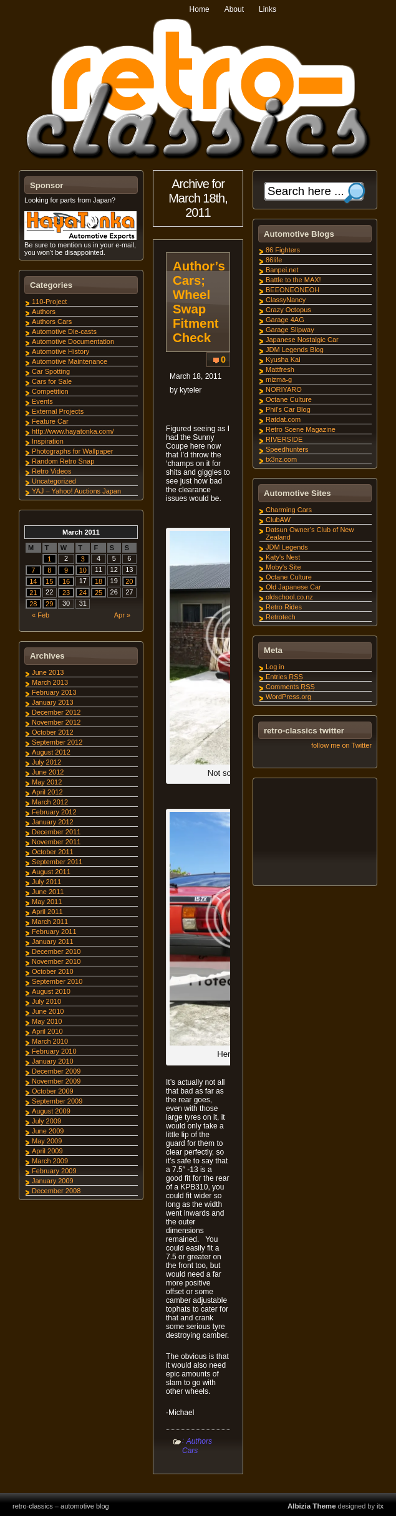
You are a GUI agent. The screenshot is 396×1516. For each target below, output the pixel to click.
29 (49, 604)
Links (267, 9)
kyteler (190, 390)
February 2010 (54, 1051)
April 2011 (47, 911)
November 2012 (56, 722)
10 (83, 570)
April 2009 (47, 1151)
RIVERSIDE (284, 439)
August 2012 (51, 752)
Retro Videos (51, 471)
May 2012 (47, 782)
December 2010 (56, 951)
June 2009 (48, 1131)
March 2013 (50, 682)
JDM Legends (287, 547)
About (234, 9)
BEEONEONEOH (292, 289)
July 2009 (46, 1121)
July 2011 (46, 881)
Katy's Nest (283, 557)
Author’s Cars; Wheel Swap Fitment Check (199, 302)
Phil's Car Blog (288, 409)
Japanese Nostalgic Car (302, 339)
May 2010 (47, 1021)
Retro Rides (284, 607)
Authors (44, 311)
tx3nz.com (281, 459)
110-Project (49, 301)
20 (129, 581)
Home (200, 9)
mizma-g (279, 379)
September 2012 (57, 742)
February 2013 (54, 692)
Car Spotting (51, 371)
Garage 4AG (285, 319)
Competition (50, 391)
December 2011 (56, 832)
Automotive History (60, 351)
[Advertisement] (314, 833)
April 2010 (47, 1031)
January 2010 (53, 1061)
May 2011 (47, 901)
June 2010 (48, 1011)
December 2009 (56, 1071)
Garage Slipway (290, 329)
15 (49, 581)
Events (42, 401)
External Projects (58, 411)
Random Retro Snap (63, 461)
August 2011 (51, 871)
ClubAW (278, 519)
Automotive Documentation (73, 341)
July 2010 (46, 1001)
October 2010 (53, 971)
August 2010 (51, 991)
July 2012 (46, 762)
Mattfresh (280, 369)
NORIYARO (284, 389)
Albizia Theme (311, 1506)
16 (66, 581)
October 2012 (53, 732)
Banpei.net (282, 270)
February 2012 (54, 812)
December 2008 (56, 1190)
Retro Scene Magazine (301, 429)
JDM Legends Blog (295, 349)
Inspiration (48, 441)
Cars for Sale (52, 381)
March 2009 (50, 1161)
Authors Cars (197, 1446)
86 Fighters (283, 250)
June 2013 (48, 672)
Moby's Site (283, 567)
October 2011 (53, 852)
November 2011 (56, 842)
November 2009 (56, 1081)
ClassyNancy (286, 299)
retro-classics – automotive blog (60, 1506)
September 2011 (57, 861)
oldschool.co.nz (289, 597)
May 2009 (47, 1141)
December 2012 (56, 712)
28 (33, 604)
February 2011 (54, 931)
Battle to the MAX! (293, 280)
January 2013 (53, 702)
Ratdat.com (283, 419)
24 (83, 592)
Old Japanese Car (293, 587)
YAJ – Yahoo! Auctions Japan (76, 491)
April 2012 (47, 792)
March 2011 (50, 921)
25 (98, 592)
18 (98, 581)
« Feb (40, 615)
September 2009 (57, 1101)
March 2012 (50, 802)
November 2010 (56, 961)
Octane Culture (289, 399)
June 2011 (48, 891)
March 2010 (50, 1041)
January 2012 (53, 822)
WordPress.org (288, 696)
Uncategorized (54, 481)
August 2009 (51, 1111)
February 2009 (54, 1171)
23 (66, 592)
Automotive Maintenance (69, 361)
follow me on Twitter (341, 745)
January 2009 (53, 1181)
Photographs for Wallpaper (72, 451)
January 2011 (53, 941)
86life (274, 260)
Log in (275, 666)
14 (33, 581)
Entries (284, 676)
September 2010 (57, 981)
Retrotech (281, 617)
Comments (290, 686)
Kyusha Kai (283, 359)
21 (33, 592)
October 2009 (53, 1091)
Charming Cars (289, 509)
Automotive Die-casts (64, 331)
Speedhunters (287, 449)
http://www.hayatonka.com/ (72, 431)
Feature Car (50, 421)
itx (380, 1506)
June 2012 (48, 772)
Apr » (122, 615)
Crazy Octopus (288, 309)
